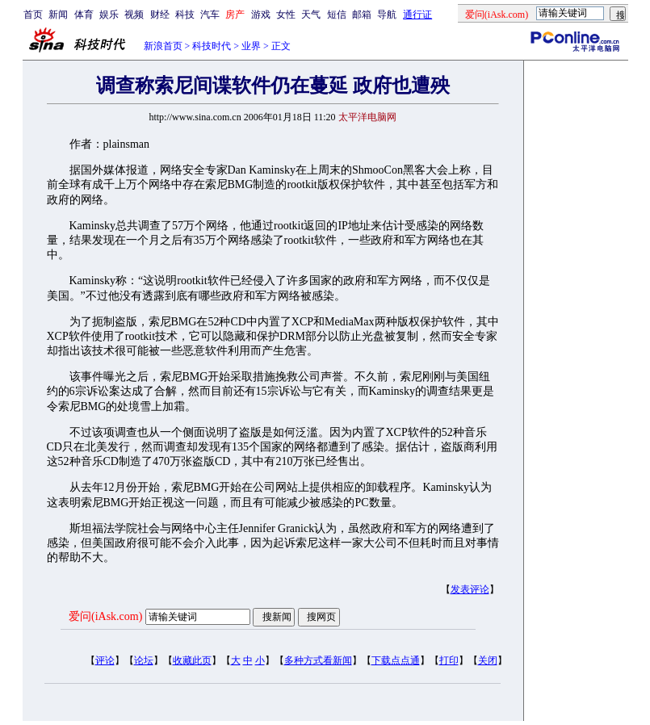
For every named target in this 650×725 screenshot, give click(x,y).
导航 (386, 14)
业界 (251, 46)
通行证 (417, 14)
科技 (185, 14)
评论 (105, 660)
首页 (33, 14)
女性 (286, 14)
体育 (84, 14)
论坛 (143, 660)
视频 (134, 14)
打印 (449, 660)
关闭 (487, 660)
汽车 (210, 14)
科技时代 (211, 46)
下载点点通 (395, 660)
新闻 (58, 14)
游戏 (260, 14)
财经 (160, 14)
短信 (336, 14)
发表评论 (470, 589)
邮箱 (361, 14)
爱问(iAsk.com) (105, 616)
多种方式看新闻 (318, 660)
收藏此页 (192, 660)
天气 (311, 14)
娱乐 (109, 14)
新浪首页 (163, 46)
